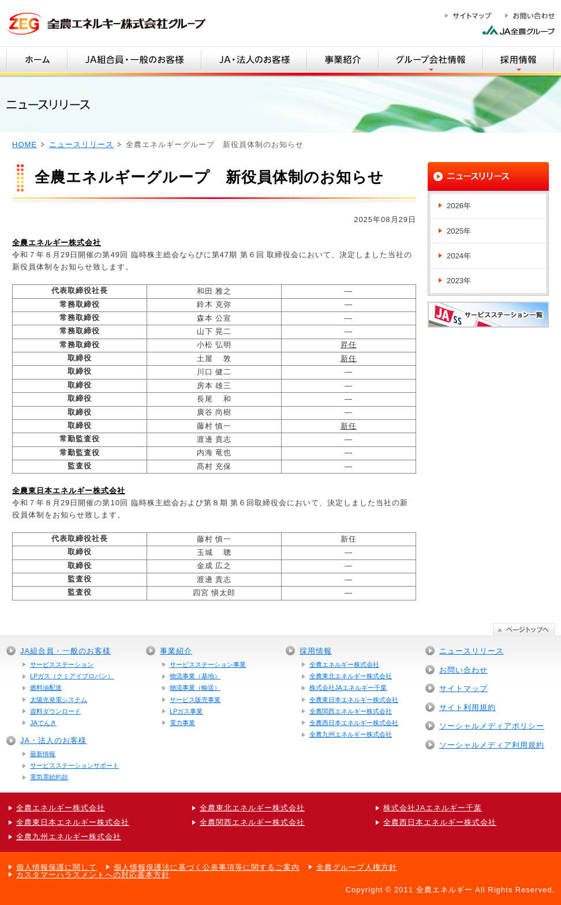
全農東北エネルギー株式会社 (350, 676)
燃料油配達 (46, 687)
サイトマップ (463, 688)
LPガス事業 (186, 711)
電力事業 (182, 722)
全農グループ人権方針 (356, 867)
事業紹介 (176, 651)
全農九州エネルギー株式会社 (350, 734)
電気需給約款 (49, 776)
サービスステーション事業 (208, 664)
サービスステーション (62, 664)
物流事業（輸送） (195, 687)
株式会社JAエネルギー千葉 (348, 687)
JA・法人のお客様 (53, 740)
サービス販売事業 (195, 699)
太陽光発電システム (58, 699)
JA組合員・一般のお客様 (65, 651)
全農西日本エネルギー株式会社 (353, 722)
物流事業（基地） (195, 676)
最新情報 (42, 753)
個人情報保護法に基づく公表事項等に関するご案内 (207, 867)
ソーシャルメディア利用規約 (491, 745)
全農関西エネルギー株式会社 (350, 711)
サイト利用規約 (467, 707)
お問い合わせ (463, 670)
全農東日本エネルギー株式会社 (353, 699)
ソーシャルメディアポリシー (491, 726)
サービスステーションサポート (74, 765)
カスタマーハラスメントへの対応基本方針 (93, 874)
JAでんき (43, 722)
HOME (24, 144)
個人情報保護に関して (56, 867)
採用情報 (316, 651)
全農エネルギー (444, 889)
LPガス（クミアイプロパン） (72, 676)
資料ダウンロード (55, 711)
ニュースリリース (81, 144)
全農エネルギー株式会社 (344, 664)
